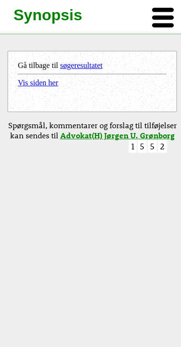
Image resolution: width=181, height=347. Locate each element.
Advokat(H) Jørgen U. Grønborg (117, 135)
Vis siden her (38, 83)
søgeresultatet (81, 65)
